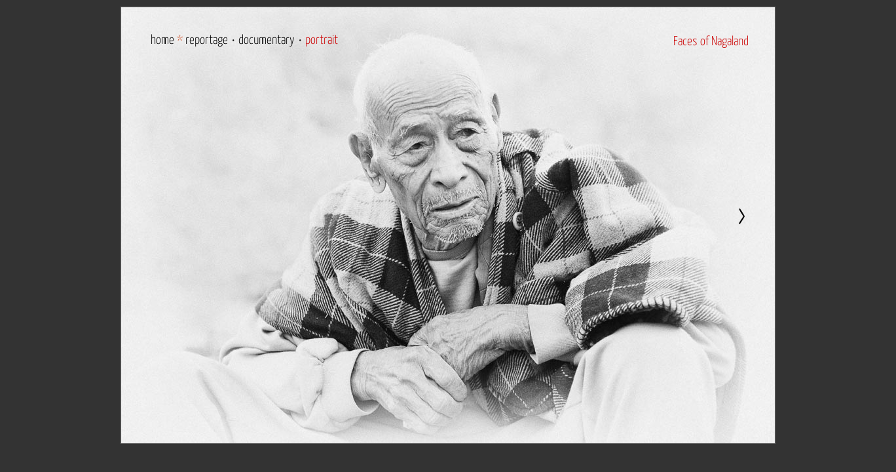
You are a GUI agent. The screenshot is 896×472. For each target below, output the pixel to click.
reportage (206, 40)
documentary (266, 40)
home (162, 40)
